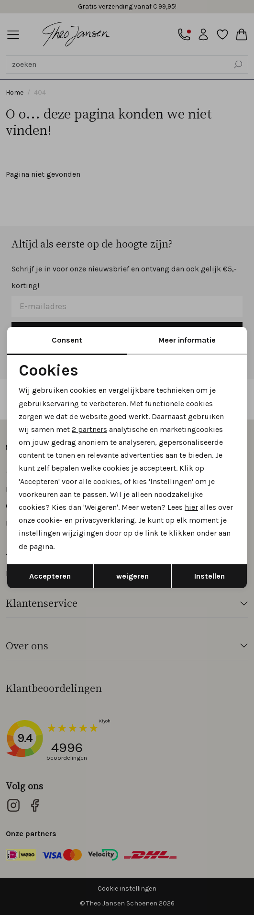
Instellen (209, 576)
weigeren (132, 576)
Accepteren (50, 576)
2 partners (89, 429)
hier (191, 507)
